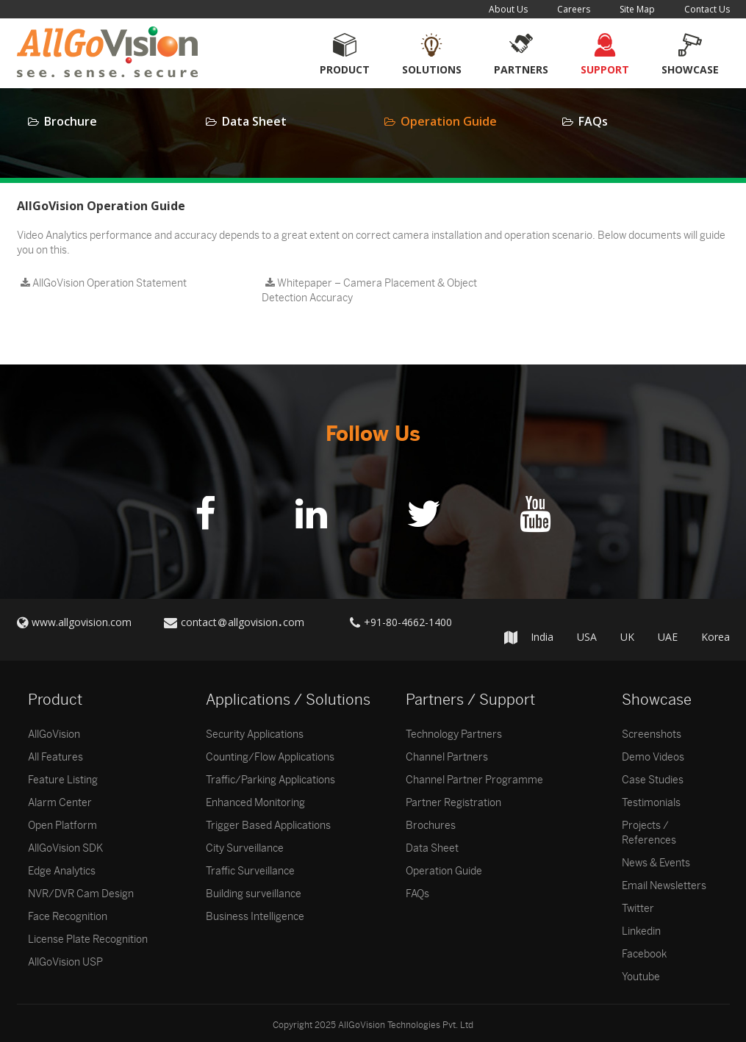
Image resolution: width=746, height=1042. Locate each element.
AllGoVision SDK (65, 848)
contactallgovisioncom (242, 622)
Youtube (641, 977)
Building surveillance (253, 894)
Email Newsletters (664, 886)
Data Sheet (246, 121)
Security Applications (255, 734)
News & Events (656, 863)
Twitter (638, 908)
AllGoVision (54, 734)
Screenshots (651, 734)
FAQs (585, 121)
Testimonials (651, 803)
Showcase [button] (690, 69)
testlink (278, 320)
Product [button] (345, 69)
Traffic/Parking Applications (270, 780)
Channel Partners (447, 757)
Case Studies (653, 780)
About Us (508, 9)
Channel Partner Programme (474, 780)
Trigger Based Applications (268, 825)
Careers (573, 9)
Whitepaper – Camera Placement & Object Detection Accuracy (369, 290)
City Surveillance (245, 848)
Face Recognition (67, 916)
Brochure (62, 121)
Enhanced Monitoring (255, 803)
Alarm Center (60, 803)
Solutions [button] (432, 69)
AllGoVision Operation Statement (104, 283)
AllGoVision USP (65, 962)
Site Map (637, 9)
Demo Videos (653, 757)
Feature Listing (63, 780)
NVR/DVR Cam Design (81, 894)
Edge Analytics (62, 871)
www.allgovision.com (82, 622)
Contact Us (707, 9)
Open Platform (62, 825)
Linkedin (641, 931)
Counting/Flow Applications (270, 757)
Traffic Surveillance (250, 871)
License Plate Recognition (88, 939)
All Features (55, 757)
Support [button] (605, 69)
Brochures (431, 825)
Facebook (644, 954)
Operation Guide (440, 121)
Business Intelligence (255, 916)
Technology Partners (454, 734)
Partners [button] (521, 69)
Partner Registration (453, 803)
